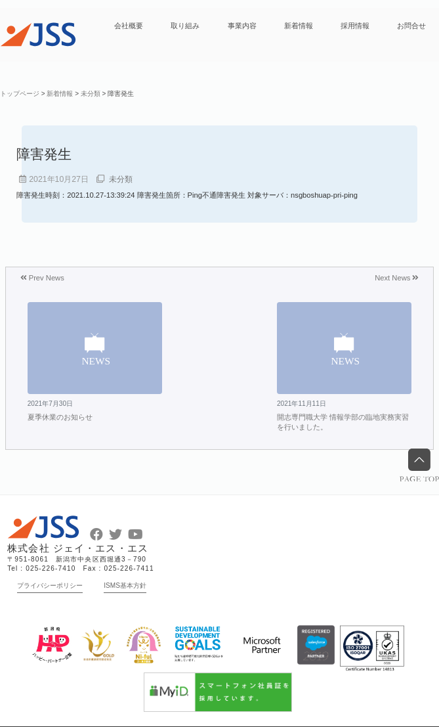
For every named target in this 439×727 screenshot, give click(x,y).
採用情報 (355, 26)
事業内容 (242, 26)
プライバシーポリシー (50, 585)
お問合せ (411, 26)
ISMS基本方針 (125, 585)
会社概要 (128, 26)
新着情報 (298, 26)
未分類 (121, 179)
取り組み (185, 26)
